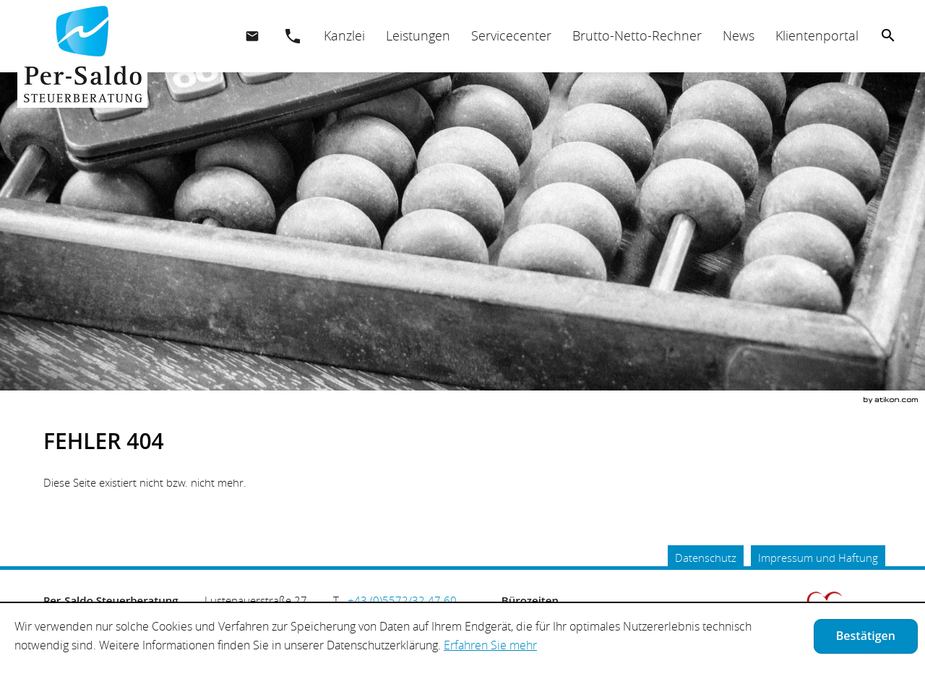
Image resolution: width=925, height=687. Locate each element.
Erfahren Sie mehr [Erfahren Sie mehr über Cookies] (490, 645)
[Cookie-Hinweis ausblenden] (866, 636)
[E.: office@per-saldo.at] (252, 36)
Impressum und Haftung (818, 557)
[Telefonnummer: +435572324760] (402, 600)
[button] (292, 36)
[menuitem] (344, 35)
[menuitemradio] (417, 35)
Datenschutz (705, 557)
